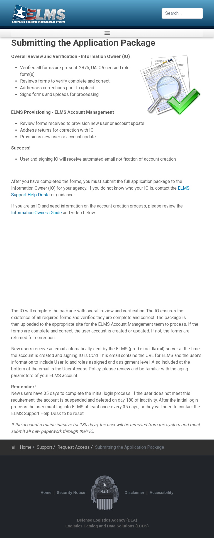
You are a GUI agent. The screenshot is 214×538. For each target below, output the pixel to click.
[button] (107, 33)
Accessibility (162, 492)
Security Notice (71, 492)
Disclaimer (134, 492)
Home (46, 492)
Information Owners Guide (36, 212)
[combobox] (182, 13)
